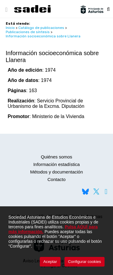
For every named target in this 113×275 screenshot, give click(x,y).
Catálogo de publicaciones (41, 28)
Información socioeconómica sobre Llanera (43, 36)
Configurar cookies (84, 261)
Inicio (10, 28)
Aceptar (50, 261)
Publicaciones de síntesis (28, 32)
